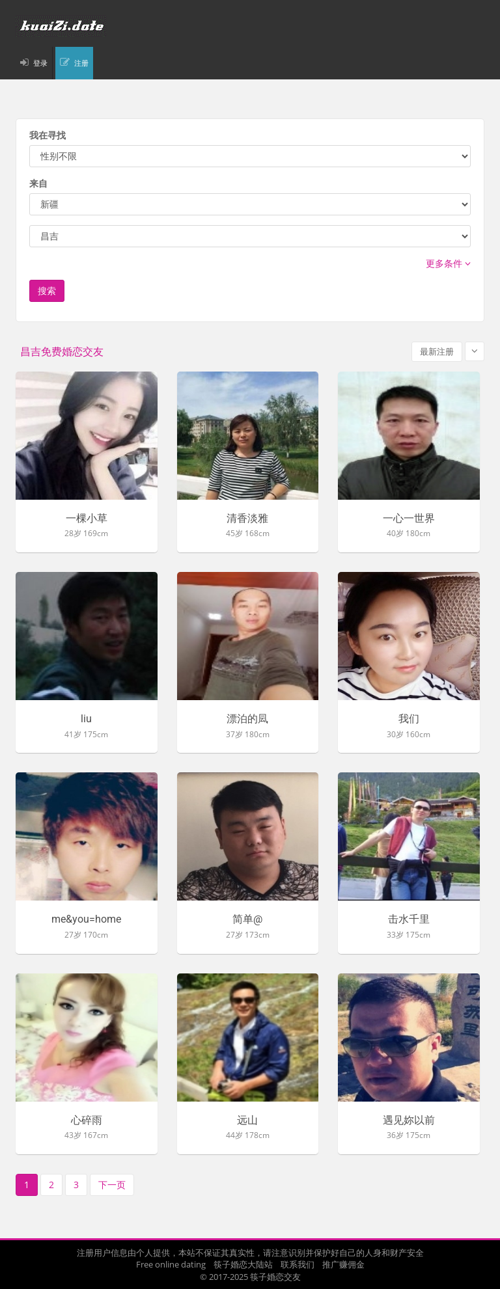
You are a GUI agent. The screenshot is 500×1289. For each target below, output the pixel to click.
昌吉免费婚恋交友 (62, 352)
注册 (81, 63)
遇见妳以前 (409, 1120)
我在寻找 (47, 135)
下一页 (112, 1184)
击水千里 (409, 919)
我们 (408, 719)
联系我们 (297, 1264)
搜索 (47, 290)
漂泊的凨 (247, 719)
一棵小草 (86, 518)
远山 (247, 1120)
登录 (40, 63)
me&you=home (86, 919)
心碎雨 (86, 1120)
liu (86, 719)
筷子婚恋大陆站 (243, 1264)
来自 (38, 183)
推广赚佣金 (343, 1264)
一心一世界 (409, 518)
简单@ (247, 919)
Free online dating (171, 1264)
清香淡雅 (247, 518)
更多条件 (448, 263)
